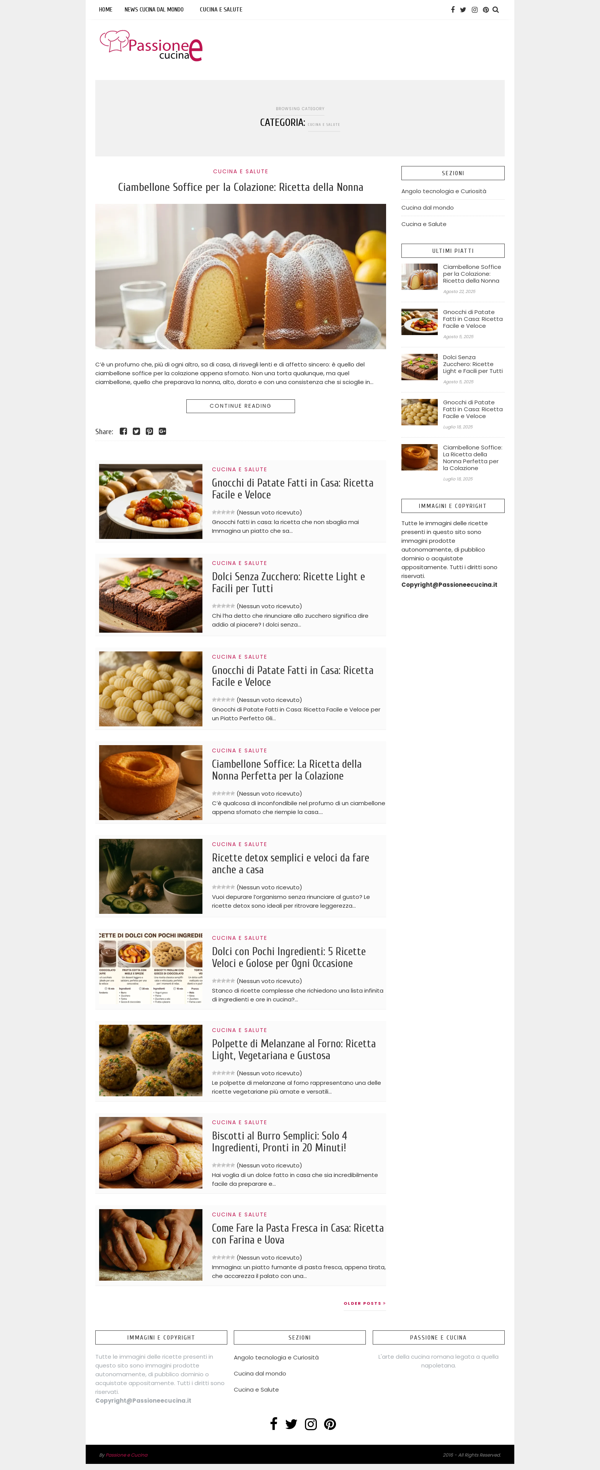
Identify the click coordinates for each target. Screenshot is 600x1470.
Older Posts (365, 1309)
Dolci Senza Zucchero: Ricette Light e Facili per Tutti (295, 583)
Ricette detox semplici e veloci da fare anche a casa (298, 864)
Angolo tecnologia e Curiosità (443, 191)
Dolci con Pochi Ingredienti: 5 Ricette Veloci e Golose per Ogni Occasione (294, 958)
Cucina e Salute (221, 9)
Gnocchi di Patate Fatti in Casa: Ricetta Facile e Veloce (283, 489)
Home (105, 9)
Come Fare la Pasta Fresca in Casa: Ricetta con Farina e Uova (290, 1239)
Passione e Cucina (126, 1461)
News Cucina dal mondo (154, 9)
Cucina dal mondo (427, 207)
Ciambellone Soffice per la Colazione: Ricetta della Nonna (241, 187)
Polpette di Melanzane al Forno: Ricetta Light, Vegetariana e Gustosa (295, 1052)
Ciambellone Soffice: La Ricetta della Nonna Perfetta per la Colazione (294, 770)
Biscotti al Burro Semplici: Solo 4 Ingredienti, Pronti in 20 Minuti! (285, 1145)
